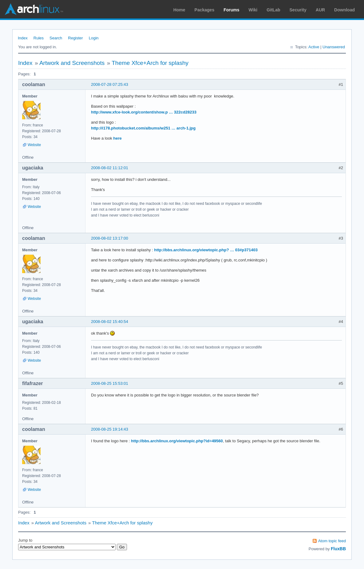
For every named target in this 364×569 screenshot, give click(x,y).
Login (94, 38)
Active (313, 47)
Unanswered (333, 47)
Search (55, 38)
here (117, 138)
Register (75, 38)
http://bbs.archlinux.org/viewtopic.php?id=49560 (177, 441)
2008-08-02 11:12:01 (109, 167)
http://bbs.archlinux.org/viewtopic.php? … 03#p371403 (206, 250)
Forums (231, 9)
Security (298, 9)
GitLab (273, 9)
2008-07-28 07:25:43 (109, 84)
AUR (320, 9)
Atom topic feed (332, 541)
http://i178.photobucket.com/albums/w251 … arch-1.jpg (143, 128)
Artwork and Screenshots (72, 63)
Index (23, 38)
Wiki (253, 9)
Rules (39, 38)
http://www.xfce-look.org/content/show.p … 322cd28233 (143, 112)
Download (344, 9)
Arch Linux (34, 9)
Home (179, 9)
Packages (205, 9)
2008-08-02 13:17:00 (109, 238)
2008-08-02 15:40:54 (109, 321)
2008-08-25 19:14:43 (109, 429)
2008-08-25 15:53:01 (109, 383)
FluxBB (338, 548)
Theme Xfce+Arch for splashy (150, 63)
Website (34, 145)
